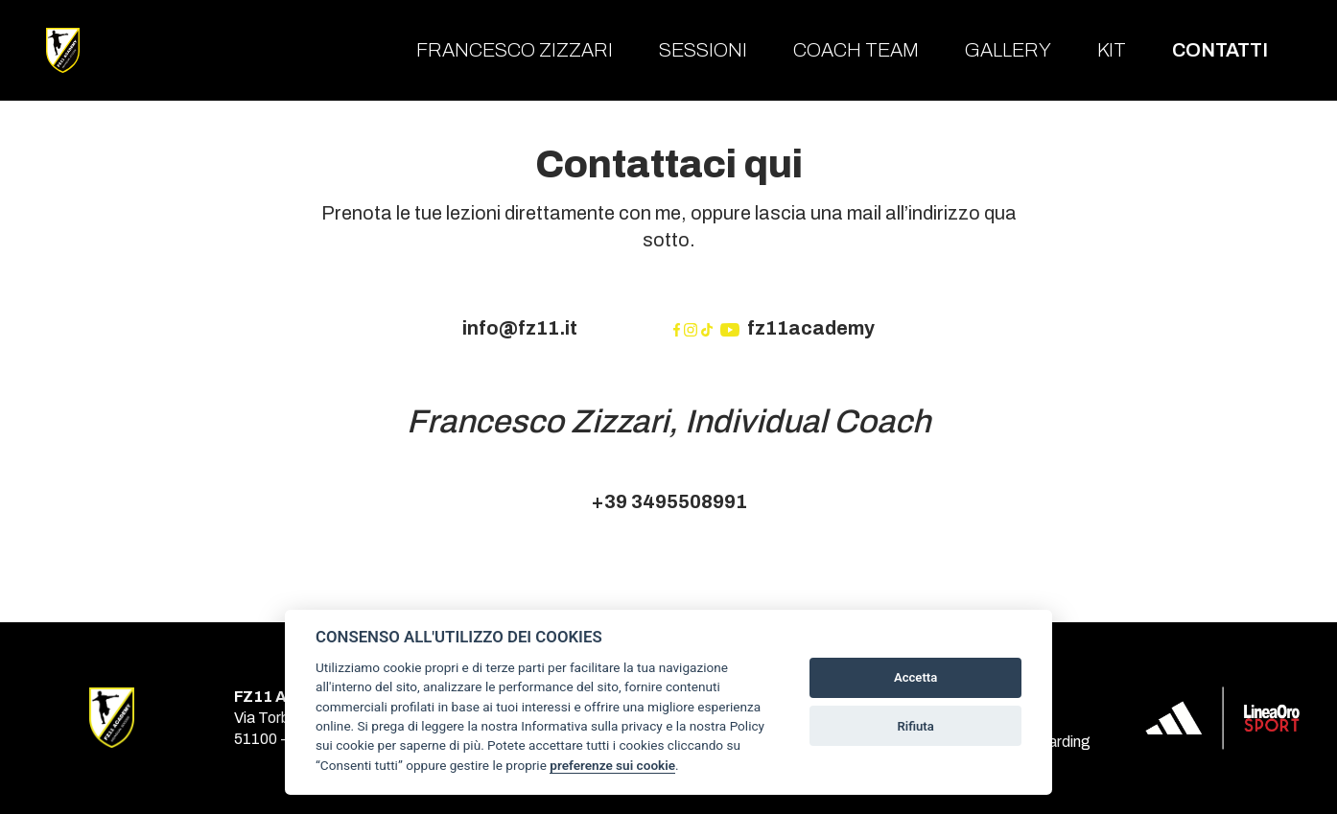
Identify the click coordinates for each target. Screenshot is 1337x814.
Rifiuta (915, 726)
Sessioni (703, 49)
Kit (1111, 49)
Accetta (915, 677)
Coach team (856, 49)
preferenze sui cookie (612, 765)
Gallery (1008, 49)
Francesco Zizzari (514, 49)
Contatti (1220, 49)
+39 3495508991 (669, 501)
